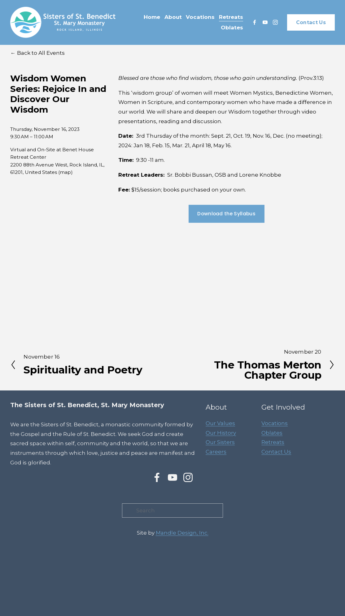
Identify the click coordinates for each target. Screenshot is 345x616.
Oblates (271, 433)
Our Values (220, 423)
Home (152, 17)
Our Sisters (220, 442)
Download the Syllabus (226, 213)
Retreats (272, 442)
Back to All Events (41, 53)
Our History (221, 433)
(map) (65, 172)
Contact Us (311, 22)
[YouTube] (265, 22)
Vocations (274, 423)
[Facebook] (254, 22)
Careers (216, 452)
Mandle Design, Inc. (182, 533)
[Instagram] (275, 22)
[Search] (172, 510)
